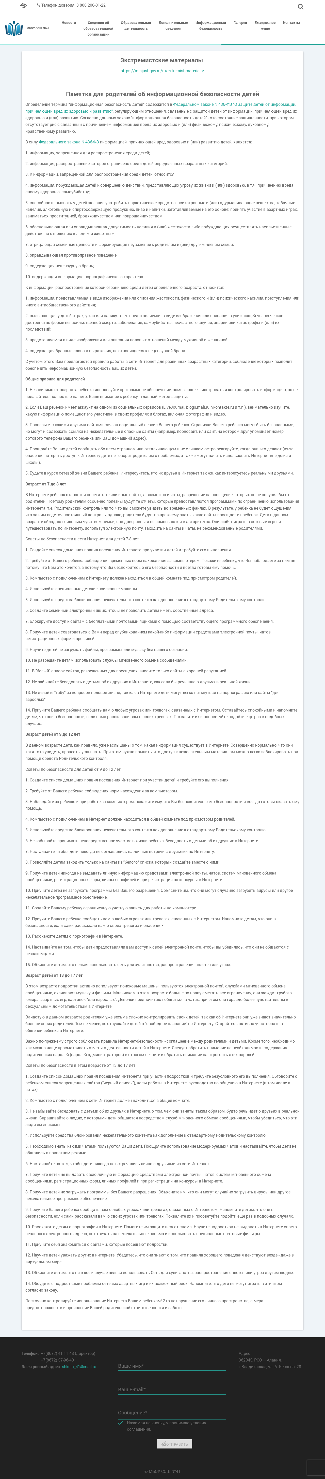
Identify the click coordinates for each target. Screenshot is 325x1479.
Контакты (291, 22)
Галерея (240, 22)
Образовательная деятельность (136, 25)
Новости (69, 22)
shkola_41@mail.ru (79, 1366)
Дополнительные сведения (173, 25)
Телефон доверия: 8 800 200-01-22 (73, 5)
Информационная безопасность (211, 25)
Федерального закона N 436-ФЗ (69, 141)
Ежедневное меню (265, 25)
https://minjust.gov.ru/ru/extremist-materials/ (162, 70)
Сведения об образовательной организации (98, 28)
